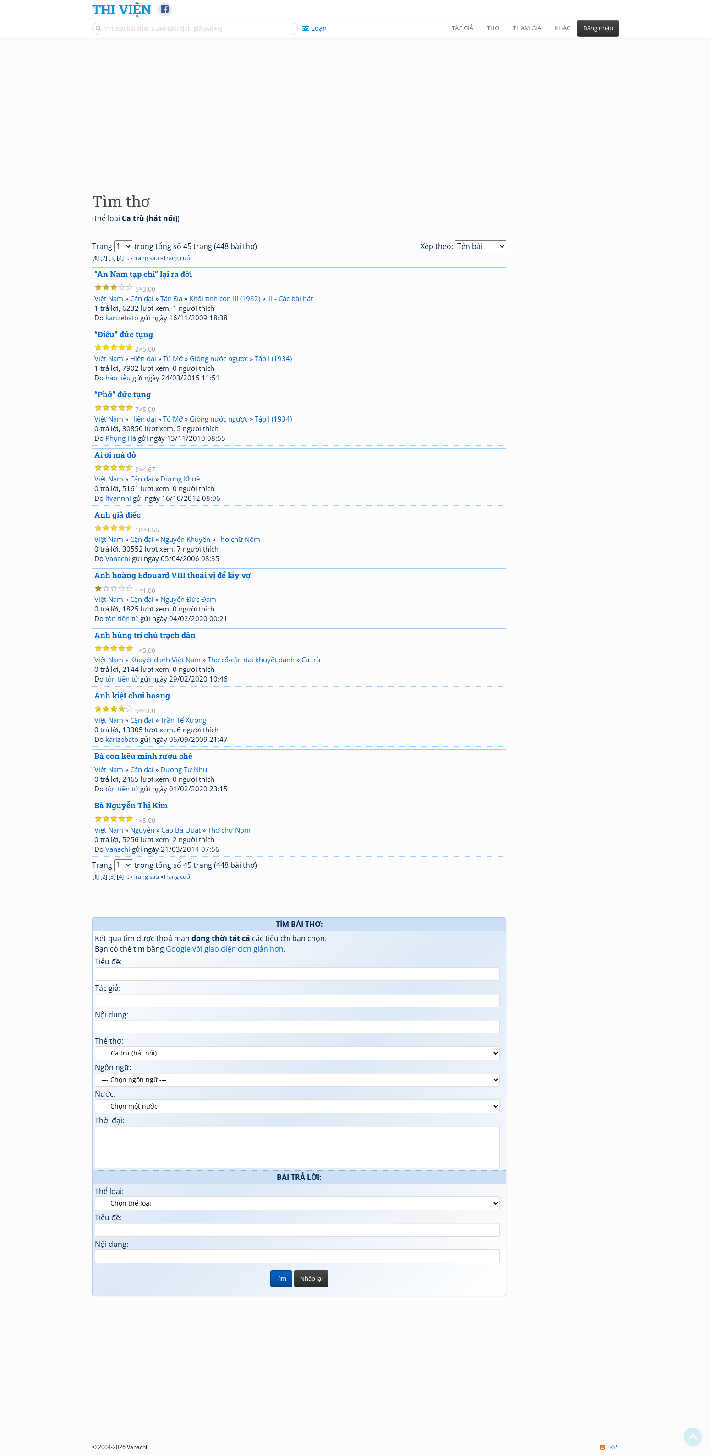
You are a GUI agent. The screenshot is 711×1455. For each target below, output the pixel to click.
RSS (609, 1447)
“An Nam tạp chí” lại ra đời (143, 274)
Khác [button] (562, 28)
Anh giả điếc (117, 514)
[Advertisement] (355, 107)
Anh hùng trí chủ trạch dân (145, 635)
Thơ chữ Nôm (238, 539)
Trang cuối (177, 258)
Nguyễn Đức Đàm (188, 599)
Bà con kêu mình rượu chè (143, 756)
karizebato (121, 317)
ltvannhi (118, 498)
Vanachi (117, 558)
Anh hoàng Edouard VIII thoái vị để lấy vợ (172, 575)
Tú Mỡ (173, 358)
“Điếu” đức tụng (123, 334)
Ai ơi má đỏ (115, 454)
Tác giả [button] (462, 28)
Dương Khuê (180, 478)
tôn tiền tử (121, 618)
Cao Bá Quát (181, 829)
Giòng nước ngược (219, 358)
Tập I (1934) (273, 358)
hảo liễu (118, 377)
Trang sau (145, 258)
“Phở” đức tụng (122, 394)
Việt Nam (108, 298)
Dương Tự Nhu (183, 769)
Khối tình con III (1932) (224, 298)
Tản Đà (171, 298)
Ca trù (310, 659)
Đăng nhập (598, 28)
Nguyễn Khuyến (185, 539)
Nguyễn (142, 829)
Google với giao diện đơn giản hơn (225, 949)
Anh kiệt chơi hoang (132, 695)
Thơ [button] (493, 28)
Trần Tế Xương (183, 720)
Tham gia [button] (527, 28)
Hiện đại (143, 358)
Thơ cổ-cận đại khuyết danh (251, 659)
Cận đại (141, 298)
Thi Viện (121, 9)
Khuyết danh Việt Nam (165, 659)
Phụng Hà (120, 438)
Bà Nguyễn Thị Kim (131, 805)
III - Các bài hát (290, 298)
